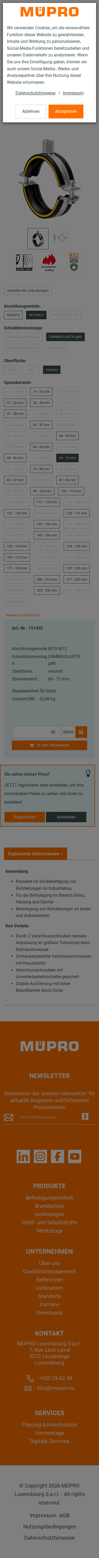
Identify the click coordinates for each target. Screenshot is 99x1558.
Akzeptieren (66, 111)
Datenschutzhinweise (35, 93)
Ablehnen (31, 111)
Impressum (73, 93)
